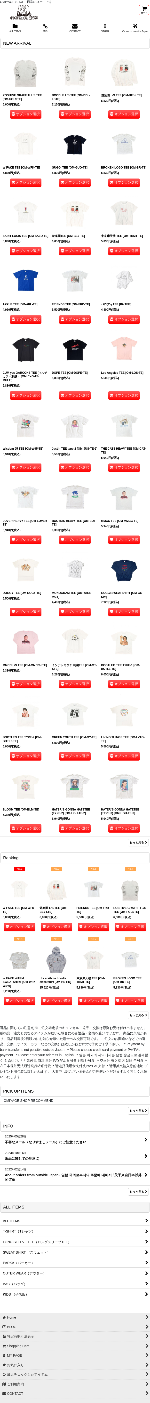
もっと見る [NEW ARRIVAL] (138, 842)
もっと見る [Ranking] (138, 1015)
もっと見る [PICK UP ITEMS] (138, 1110)
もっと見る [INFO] (138, 1191)
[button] (105, 28)
